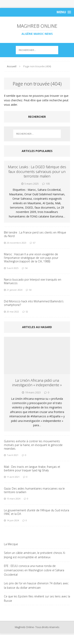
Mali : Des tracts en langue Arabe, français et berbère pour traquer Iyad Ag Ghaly (32, 468)
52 (27, 311)
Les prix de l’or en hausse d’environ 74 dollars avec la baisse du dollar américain (36, 585)
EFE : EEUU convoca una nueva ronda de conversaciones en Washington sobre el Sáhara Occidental (34, 570)
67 (34, 242)
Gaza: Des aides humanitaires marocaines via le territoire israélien (34, 490)
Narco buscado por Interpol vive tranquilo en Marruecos (32, 281)
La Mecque (11, 544)
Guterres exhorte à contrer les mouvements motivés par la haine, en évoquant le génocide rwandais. (33, 444)
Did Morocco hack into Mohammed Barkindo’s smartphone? (34, 303)
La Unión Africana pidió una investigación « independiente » (37, 382)
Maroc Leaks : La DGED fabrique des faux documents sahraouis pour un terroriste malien (37, 171)
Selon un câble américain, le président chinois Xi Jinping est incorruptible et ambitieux (34, 555)
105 (48, 183)
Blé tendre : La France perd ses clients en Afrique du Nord (35, 234)
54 (26, 268)
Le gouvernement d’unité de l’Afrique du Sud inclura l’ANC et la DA (36, 512)
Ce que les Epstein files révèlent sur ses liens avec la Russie (37, 598)
